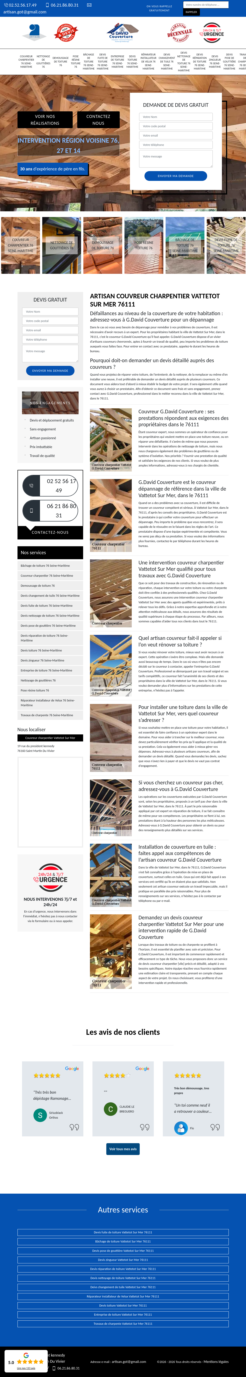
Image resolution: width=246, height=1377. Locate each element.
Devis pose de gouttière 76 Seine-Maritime (229, 61)
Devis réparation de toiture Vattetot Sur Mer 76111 (123, 1269)
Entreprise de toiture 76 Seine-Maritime (117, 62)
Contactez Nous (98, 120)
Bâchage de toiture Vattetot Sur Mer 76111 (123, 1241)
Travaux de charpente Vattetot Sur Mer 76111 (123, 1324)
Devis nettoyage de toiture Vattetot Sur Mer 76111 (122, 1278)
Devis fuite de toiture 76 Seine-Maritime (103, 61)
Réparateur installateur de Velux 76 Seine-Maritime (149, 61)
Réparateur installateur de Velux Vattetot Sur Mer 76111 (123, 1296)
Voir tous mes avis (123, 1149)
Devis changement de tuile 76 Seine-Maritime (167, 61)
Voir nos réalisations (45, 120)
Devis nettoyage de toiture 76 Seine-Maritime (183, 61)
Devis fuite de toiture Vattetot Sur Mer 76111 (123, 1232)
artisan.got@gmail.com (129, 1362)
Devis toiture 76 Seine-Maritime (132, 62)
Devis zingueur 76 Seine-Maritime (215, 62)
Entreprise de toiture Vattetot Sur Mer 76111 (123, 1315)
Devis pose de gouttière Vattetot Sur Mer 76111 (123, 1251)
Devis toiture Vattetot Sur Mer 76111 (123, 1305)
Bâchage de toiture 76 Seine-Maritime (88, 61)
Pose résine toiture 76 (75, 62)
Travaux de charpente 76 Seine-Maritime (47, 715)
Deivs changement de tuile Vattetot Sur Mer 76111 (123, 1287)
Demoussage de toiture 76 (61, 61)
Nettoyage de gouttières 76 (43, 62)
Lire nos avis (26, 1368)
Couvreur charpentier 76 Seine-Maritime (26, 62)
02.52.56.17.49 (20, 5)
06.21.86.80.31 (62, 5)
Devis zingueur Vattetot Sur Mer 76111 (123, 1260)
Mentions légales (216, 1362)
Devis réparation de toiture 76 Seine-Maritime (200, 61)
